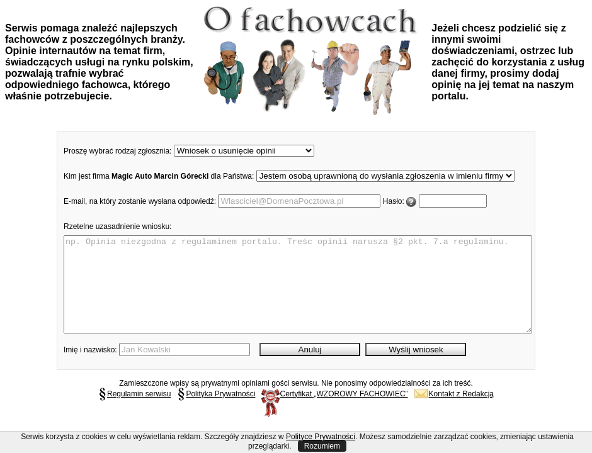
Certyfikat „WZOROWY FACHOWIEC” (334, 412)
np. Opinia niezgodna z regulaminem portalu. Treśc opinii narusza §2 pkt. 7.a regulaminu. (298, 293)
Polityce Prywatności (320, 436)
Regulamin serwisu (134, 412)
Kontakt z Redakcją (454, 412)
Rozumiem (322, 446)
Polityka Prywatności (216, 412)
